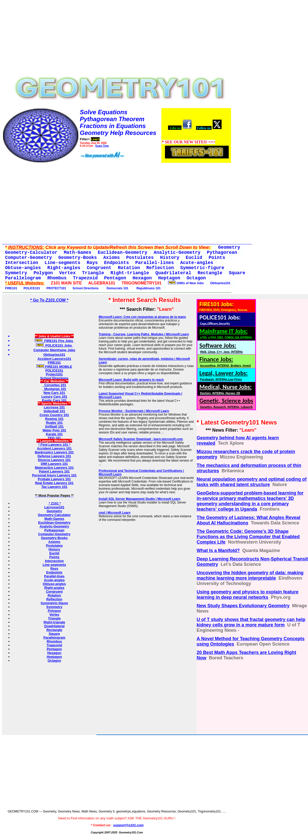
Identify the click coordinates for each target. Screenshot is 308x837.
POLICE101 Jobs (54, 345)
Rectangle (54, 630)
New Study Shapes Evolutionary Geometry (243, 605)
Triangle (54, 618)
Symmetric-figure (54, 603)
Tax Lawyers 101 (54, 487)
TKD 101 (54, 438)
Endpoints (54, 572)
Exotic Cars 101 (54, 400)
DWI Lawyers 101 (54, 464)
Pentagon (54, 649)
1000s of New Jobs (186, 283)
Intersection (54, 561)
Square (54, 634)
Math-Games (54, 519)
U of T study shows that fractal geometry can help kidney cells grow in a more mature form (251, 622)
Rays (54, 568)
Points (54, 557)
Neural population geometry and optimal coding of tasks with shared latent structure (251, 482)
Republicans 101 (148, 288)
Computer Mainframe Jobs (54, 350)
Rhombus (54, 641)
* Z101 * (54, 503)
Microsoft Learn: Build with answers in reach (131, 380)
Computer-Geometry (54, 534)
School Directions (85, 288)
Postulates (54, 545)
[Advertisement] (117, 38)
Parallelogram (54, 637)
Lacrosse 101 (54, 407)
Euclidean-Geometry (54, 522)
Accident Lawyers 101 (54, 448)
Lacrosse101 (54, 507)
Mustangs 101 (54, 389)
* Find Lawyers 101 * (54, 444)
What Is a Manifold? (218, 550)
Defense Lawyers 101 (54, 456)
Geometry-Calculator (54, 515)
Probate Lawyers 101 (54, 479)
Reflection (54, 599)
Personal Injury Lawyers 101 (54, 475)
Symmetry (54, 607)
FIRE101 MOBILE (54, 367)
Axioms (54, 542)
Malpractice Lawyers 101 (54, 467)
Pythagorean (54, 530)
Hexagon (54, 653)
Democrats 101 (116, 288)
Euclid (54, 553)
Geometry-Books (54, 538)
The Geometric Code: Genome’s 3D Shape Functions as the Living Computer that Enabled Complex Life (248, 537)
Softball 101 (54, 426)
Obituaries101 (220, 283)
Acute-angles (54, 580)
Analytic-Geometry (54, 526)
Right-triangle (54, 622)
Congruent (54, 591)
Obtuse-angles (54, 584)
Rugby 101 (54, 423)
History (54, 549)
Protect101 (54, 374)
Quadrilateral (54, 626)
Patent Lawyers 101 (54, 471)
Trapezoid (54, 645)
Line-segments (54, 565)
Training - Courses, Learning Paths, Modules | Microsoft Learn (144, 334)
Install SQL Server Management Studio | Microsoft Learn (140, 499)
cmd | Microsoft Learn (115, 512)
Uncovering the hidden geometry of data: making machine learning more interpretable (250, 575)
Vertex (54, 614)
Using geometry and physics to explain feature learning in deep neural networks (247, 594)
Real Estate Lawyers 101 (54, 483)
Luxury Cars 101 (54, 396)
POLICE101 (31, 288)
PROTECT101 (56, 288)
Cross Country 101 (54, 415)
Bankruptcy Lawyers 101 (54, 452)
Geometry (54, 511)
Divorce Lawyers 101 (54, 460)
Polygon (54, 611)
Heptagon (54, 657)
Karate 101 (54, 434)
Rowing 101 (54, 419)
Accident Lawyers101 (54, 359)
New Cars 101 (54, 393)
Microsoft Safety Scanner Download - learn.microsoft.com (141, 439)
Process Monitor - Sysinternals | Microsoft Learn (134, 411)
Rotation (54, 595)
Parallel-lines (54, 576)
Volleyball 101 (54, 411)
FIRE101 (11, 288)
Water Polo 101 (54, 430)
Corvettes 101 (54, 385)
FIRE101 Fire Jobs (54, 341)
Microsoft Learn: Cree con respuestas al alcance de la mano (142, 317)
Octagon (54, 660)
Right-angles (54, 588)
